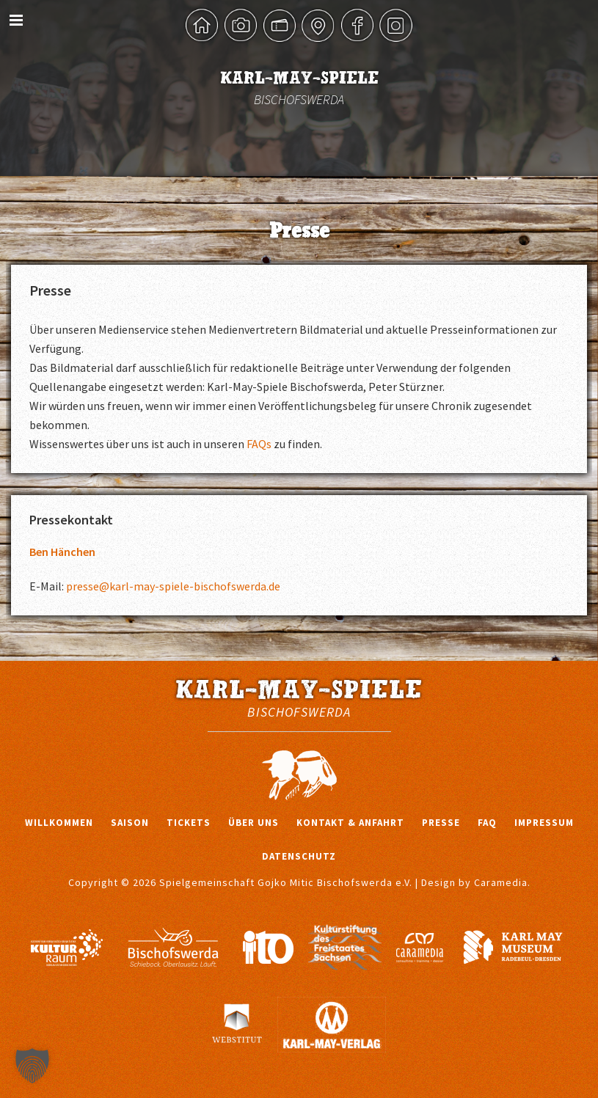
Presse (441, 822)
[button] (32, 1065)
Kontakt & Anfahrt (350, 822)
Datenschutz (299, 856)
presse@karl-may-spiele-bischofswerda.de (173, 586)
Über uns (253, 822)
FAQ (487, 822)
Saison (130, 822)
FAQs (259, 443)
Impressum (544, 822)
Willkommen (59, 822)
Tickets (189, 822)
